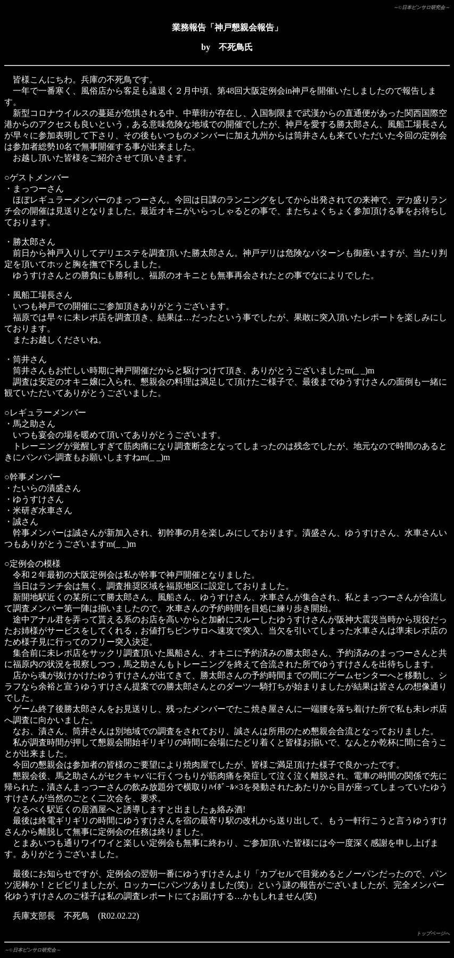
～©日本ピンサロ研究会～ (421, 7)
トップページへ (433, 933)
